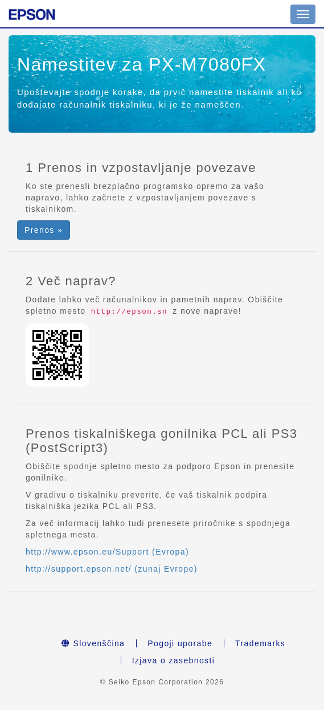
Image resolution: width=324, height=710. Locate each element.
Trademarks (260, 643)
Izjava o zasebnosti (173, 660)
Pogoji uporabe (179, 643)
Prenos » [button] (43, 230)
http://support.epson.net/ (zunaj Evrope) (112, 568)
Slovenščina (93, 643)
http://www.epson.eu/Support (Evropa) (107, 551)
